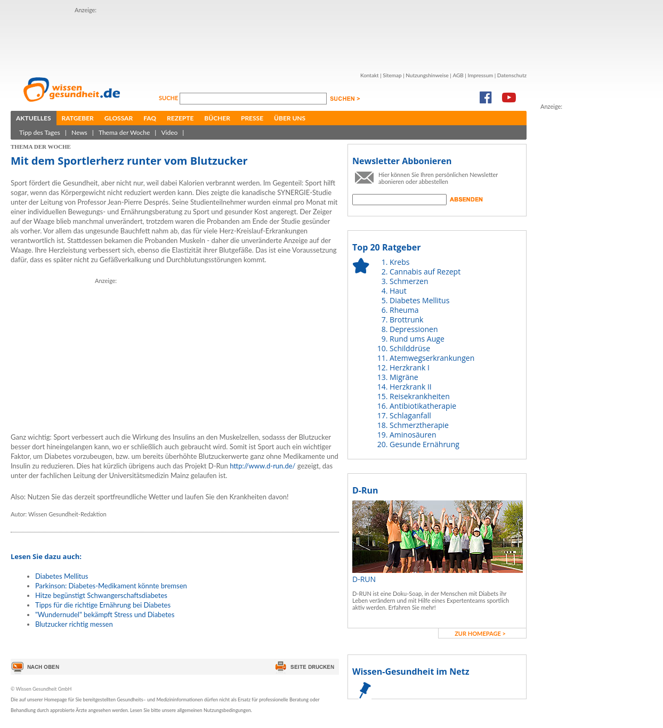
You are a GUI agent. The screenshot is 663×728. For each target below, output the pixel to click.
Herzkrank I (410, 367)
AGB (457, 75)
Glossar (118, 118)
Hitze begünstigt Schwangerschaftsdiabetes (101, 595)
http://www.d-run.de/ (262, 466)
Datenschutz (512, 75)
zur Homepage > (480, 633)
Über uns (289, 118)
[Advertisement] (269, 39)
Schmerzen (409, 281)
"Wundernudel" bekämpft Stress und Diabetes (104, 614)
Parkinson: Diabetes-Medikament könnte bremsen (111, 585)
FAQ (149, 118)
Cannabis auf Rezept (425, 271)
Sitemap (392, 75)
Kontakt (369, 75)
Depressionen (414, 329)
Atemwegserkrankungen (432, 358)
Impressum (480, 75)
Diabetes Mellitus (61, 576)
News (79, 132)
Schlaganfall (410, 415)
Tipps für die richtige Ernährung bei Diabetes (103, 605)
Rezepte (180, 118)
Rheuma (404, 310)
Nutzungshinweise (427, 75)
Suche (169, 97)
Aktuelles (33, 118)
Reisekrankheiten (420, 396)
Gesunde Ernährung (424, 444)
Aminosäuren (413, 435)
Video (169, 132)
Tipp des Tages (39, 132)
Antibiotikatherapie (423, 406)
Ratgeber (78, 118)
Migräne (404, 377)
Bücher (217, 118)
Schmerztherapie (419, 425)
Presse (252, 118)
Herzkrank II (411, 387)
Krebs (399, 262)
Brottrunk (406, 319)
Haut (398, 291)
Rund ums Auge (417, 339)
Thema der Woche (124, 132)
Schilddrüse (410, 348)
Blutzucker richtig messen (74, 624)
